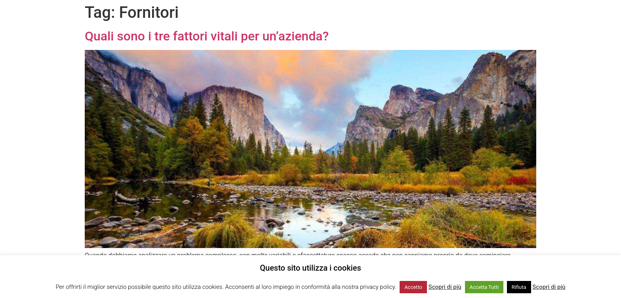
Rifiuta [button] (519, 287)
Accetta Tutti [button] (484, 287)
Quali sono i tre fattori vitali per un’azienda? (207, 36)
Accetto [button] (413, 287)
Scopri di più (445, 286)
